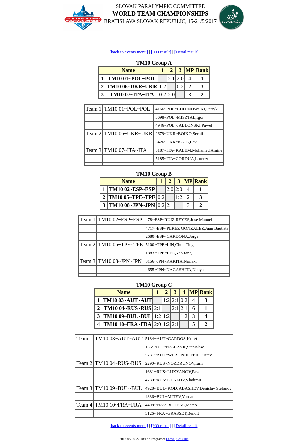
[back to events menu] (129, 51)
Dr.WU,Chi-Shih (177, 439)
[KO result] (161, 51)
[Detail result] (186, 51)
